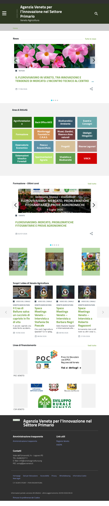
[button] (4, 16)
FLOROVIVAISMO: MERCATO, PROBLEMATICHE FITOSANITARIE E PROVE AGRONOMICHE (44, 229)
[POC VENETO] (55, 367)
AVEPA (59, 449)
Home (15, 33)
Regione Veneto (62, 446)
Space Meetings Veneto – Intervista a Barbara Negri (65, 320)
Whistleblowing (64, 481)
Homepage (17, 481)
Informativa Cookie (79, 481)
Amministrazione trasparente (25, 446)
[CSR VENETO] (55, 401)
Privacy (54, 481)
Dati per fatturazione (30, 481)
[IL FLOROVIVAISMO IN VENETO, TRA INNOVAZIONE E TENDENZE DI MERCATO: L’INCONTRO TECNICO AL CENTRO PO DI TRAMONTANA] (54, 61)
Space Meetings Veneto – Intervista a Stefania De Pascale (42, 322)
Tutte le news (90, 44)
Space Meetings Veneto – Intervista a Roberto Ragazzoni (85, 322)
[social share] (91, 94)
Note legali (16, 483)
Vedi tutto (92, 188)
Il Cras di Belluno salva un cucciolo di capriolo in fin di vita (21, 320)
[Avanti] (93, 65)
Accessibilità (44, 481)
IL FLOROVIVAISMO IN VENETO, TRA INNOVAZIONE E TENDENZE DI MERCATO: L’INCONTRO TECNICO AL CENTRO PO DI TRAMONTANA (52, 86)
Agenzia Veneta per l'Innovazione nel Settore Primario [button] (57, 428)
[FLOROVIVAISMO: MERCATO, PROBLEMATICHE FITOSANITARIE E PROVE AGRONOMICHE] (54, 206)
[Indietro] (15, 65)
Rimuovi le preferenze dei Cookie (26, 502)
